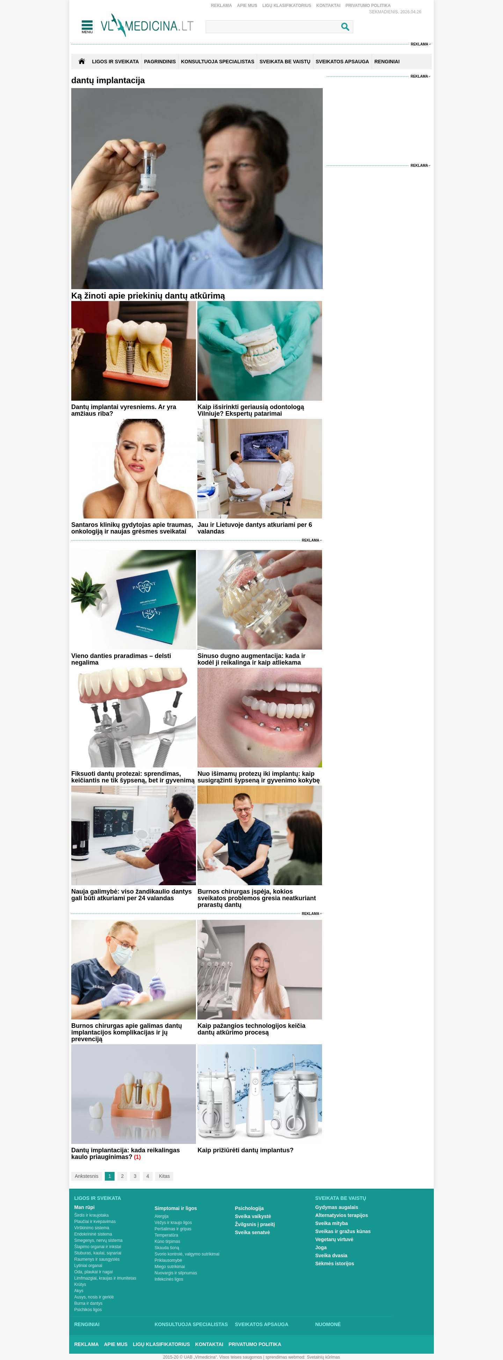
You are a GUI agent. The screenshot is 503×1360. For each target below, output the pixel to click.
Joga (321, 1247)
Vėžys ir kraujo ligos (173, 1222)
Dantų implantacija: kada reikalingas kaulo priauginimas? (125, 1153)
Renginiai (87, 1324)
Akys (78, 1290)
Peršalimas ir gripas (173, 1228)
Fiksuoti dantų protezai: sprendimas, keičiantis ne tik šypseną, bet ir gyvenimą (133, 777)
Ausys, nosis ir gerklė (94, 1297)
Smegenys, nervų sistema (98, 1240)
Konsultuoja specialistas (191, 1324)
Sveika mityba (331, 1223)
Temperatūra (166, 1235)
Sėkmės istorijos (334, 1263)
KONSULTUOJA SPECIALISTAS (217, 61)
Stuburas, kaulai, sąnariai (98, 1253)
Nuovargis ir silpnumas (176, 1272)
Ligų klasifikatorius (286, 5)
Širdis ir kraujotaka (91, 1215)
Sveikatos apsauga (262, 1324)
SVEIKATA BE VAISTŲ (285, 61)
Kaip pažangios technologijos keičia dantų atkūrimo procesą (251, 1029)
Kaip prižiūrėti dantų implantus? (245, 1150)
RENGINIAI (387, 61)
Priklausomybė (168, 1260)
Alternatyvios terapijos (341, 1215)
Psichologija (249, 1208)
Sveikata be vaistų (340, 1198)
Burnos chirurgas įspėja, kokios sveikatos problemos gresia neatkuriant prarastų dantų (256, 898)
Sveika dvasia (331, 1255)
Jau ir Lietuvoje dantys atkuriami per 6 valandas (254, 528)
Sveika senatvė (252, 1232)
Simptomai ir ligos (176, 1208)
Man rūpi (84, 1207)
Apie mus (247, 5)
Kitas (164, 1176)
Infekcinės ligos (169, 1279)
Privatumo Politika (368, 5)
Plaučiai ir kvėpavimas (95, 1221)
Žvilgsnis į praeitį (255, 1224)
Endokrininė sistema (93, 1234)
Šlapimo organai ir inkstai (97, 1246)
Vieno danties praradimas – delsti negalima (121, 659)
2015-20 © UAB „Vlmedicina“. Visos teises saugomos (212, 1357)
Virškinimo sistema (91, 1227)
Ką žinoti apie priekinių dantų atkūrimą (148, 295)
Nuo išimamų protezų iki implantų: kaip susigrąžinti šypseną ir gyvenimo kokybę (258, 777)
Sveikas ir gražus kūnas (343, 1231)
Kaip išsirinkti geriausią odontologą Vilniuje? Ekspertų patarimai (250, 410)
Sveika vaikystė (253, 1216)
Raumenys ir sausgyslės (97, 1259)
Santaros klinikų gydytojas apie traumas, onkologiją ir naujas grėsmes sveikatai (132, 528)
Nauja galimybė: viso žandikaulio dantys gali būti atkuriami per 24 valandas (131, 895)
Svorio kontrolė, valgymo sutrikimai (187, 1254)
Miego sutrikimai (170, 1266)
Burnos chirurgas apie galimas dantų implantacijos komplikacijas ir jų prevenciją (126, 1032)
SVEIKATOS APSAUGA (342, 61)
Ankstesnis (87, 1176)
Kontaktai (328, 5)
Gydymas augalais (336, 1207)
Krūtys (80, 1284)
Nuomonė (328, 1324)
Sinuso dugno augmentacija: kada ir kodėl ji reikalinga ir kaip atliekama (251, 659)
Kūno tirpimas (167, 1241)
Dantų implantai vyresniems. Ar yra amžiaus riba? (123, 410)
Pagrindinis (160, 61)
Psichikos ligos (88, 1309)
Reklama (221, 5)
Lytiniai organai (88, 1265)
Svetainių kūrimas (323, 1357)
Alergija (162, 1216)
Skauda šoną (167, 1247)
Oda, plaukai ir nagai (93, 1271)
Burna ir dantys (88, 1303)
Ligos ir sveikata (115, 61)
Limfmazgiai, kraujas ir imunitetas (105, 1278)
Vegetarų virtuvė (334, 1239)
